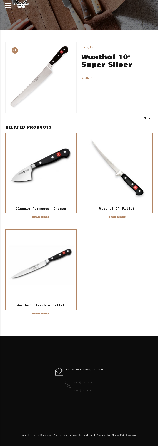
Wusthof (87, 78)
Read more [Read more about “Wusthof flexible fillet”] (41, 313)
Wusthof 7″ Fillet (117, 208)
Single (87, 47)
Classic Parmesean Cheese (41, 208)
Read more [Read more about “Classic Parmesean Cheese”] (41, 217)
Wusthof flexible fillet (41, 305)
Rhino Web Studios (124, 434)
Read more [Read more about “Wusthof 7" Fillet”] (117, 217)
